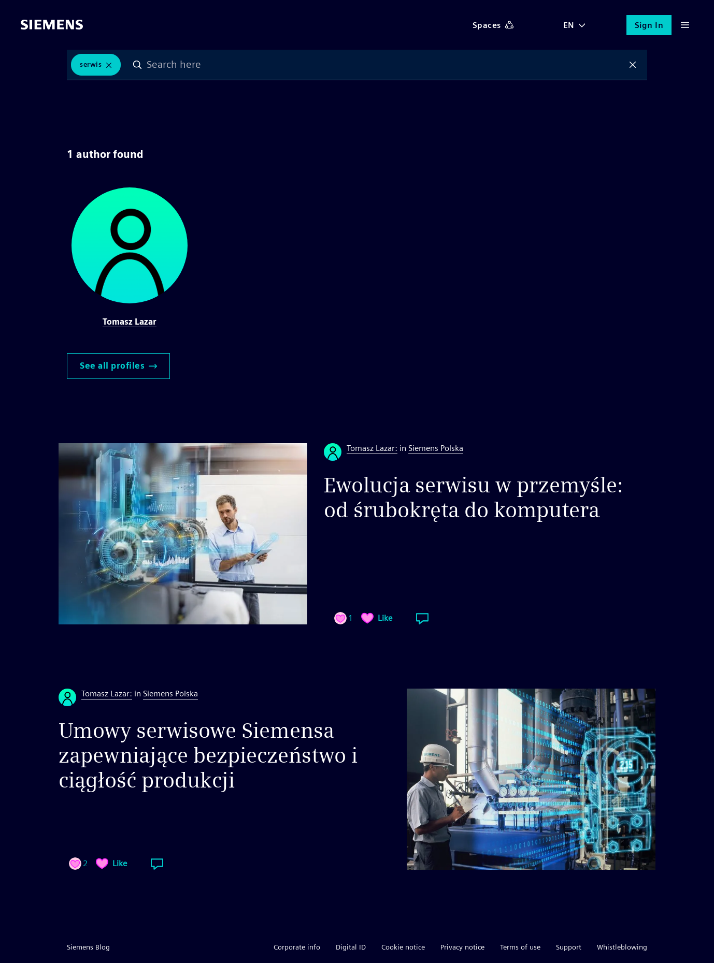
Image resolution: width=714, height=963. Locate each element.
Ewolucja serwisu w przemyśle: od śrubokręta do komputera (473, 497)
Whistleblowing (622, 947)
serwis (91, 64)
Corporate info (297, 947)
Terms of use (520, 947)
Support (568, 947)
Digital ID (351, 947)
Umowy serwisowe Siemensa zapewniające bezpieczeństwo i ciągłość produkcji (208, 755)
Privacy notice (462, 947)
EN (569, 25)
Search (137, 64)
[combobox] (385, 64)
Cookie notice (403, 947)
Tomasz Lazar (129, 322)
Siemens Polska (435, 448)
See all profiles (118, 366)
